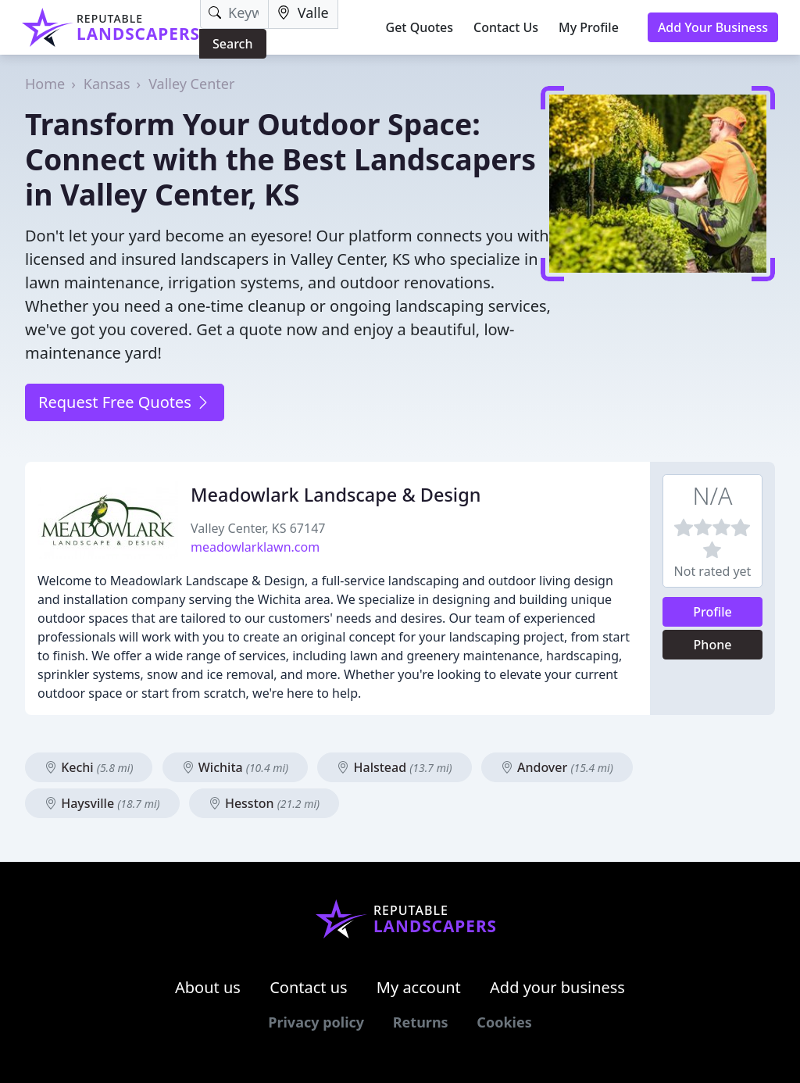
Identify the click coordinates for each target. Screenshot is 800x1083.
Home (45, 83)
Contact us (309, 987)
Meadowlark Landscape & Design (335, 494)
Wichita (235, 767)
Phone (713, 644)
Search (232, 43)
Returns (420, 1022)
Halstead (394, 767)
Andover (557, 767)
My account (419, 987)
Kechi (89, 767)
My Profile (589, 27)
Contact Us (505, 27)
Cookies (504, 1022)
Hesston (264, 803)
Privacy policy (316, 1022)
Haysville (102, 803)
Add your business (557, 987)
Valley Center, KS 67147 (258, 528)
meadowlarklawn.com (255, 547)
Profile (712, 611)
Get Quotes (420, 27)
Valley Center (191, 83)
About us (208, 987)
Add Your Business (713, 27)
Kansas (107, 83)
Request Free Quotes (124, 402)
